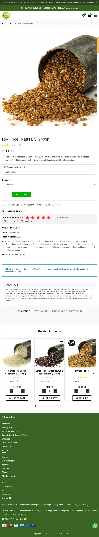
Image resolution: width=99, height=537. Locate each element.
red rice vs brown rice (65, 241)
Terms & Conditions (10, 431)
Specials (5, 464)
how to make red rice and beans (19, 247)
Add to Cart (21, 194)
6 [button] (51, 406)
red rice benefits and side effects (35, 244)
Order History (7, 486)
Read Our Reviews (10, 443)
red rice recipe (49, 241)
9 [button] (60, 406)
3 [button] (41, 406)
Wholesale (6, 439)
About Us (6, 424)
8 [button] (57, 406)
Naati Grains (13, 232)
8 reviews (16, 145)
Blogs (4, 472)
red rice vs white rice (58, 244)
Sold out (81, 398)
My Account (7, 483)
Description (23, 311)
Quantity (6, 180)
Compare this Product (33, 205)
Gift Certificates (8, 461)
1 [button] (35, 406)
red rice (11, 241)
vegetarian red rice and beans (74, 247)
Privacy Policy (8, 427)
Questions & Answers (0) (67, 311)
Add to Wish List (12, 205)
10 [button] (64, 406)
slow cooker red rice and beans (47, 247)
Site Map (5, 468)
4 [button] (44, 406)
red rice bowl (15, 244)
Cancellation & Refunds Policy (14, 435)
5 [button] (48, 406)
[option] (17, 370)
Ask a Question (54, 205)
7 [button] (54, 406)
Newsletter (6, 494)
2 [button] (38, 406)
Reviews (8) (41, 311)
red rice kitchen (75, 244)
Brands (5, 457)
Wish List (6, 490)
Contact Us (6, 446)
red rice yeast (21, 241)
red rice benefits (35, 241)
